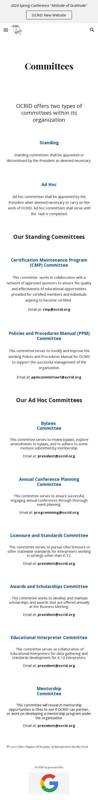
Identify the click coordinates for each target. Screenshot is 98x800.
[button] (6, 30)
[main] (49, 65)
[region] (49, 11)
